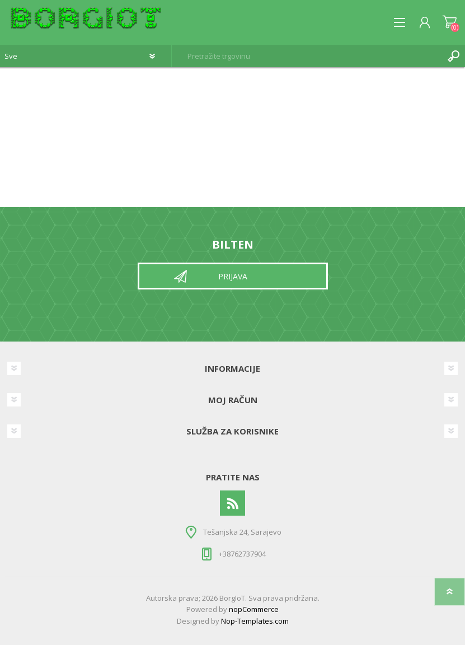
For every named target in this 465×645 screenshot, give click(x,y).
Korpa (449, 22)
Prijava (232, 276)
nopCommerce (254, 609)
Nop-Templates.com (255, 621)
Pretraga (454, 56)
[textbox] (307, 56)
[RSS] (232, 503)
